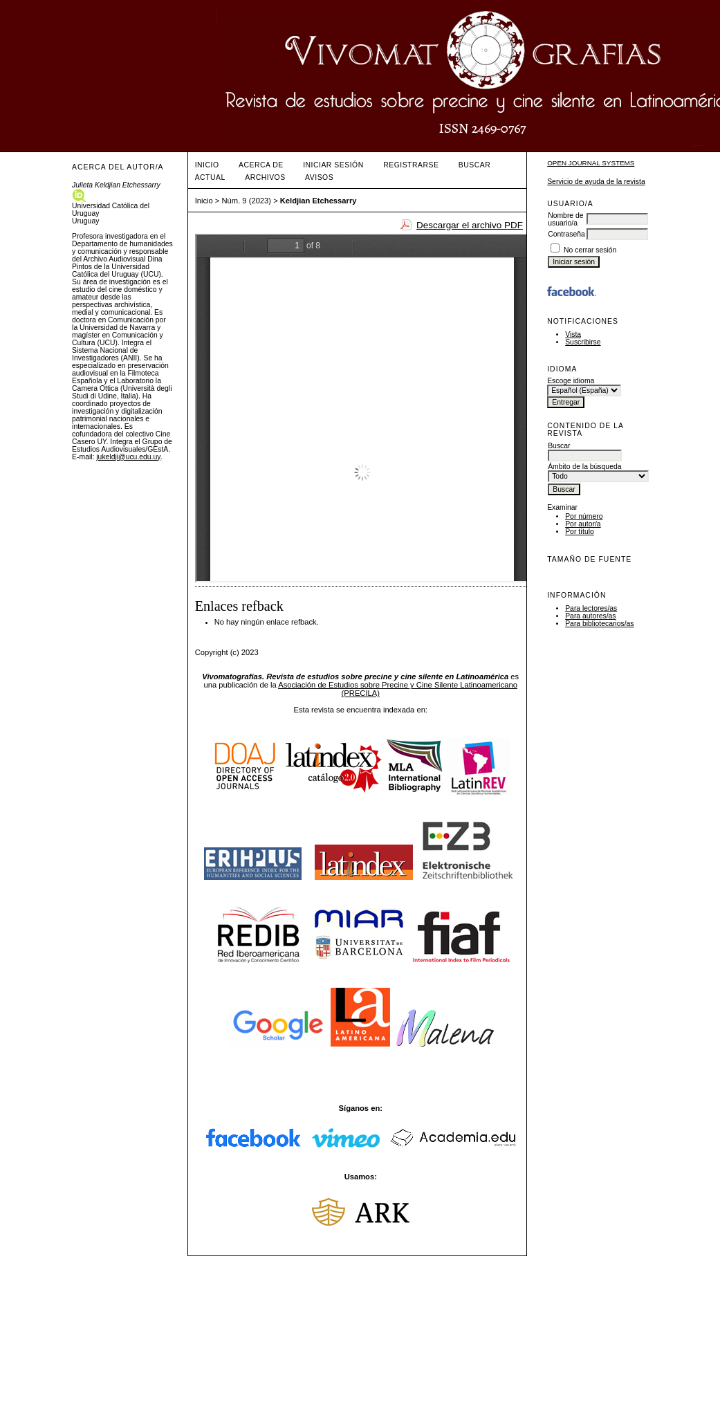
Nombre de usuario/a (565, 219)
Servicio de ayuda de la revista (596, 181)
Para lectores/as (591, 608)
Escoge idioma (570, 381)
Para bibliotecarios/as (599, 623)
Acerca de (261, 165)
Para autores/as (590, 616)
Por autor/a (582, 524)
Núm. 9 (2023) (247, 200)
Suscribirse (582, 342)
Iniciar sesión (333, 165)
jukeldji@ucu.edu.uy (128, 457)
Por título (579, 531)
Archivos (265, 177)
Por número (583, 516)
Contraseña (566, 234)
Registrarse (411, 165)
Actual (210, 177)
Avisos (319, 177)
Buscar (474, 165)
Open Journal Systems (590, 163)
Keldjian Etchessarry (318, 200)
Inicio (207, 165)
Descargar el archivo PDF (469, 225)
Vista (573, 334)
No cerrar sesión (590, 250)
